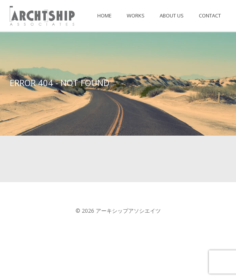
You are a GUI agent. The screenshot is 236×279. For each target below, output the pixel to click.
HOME (104, 15)
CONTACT (210, 15)
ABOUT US (172, 15)
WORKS (136, 15)
